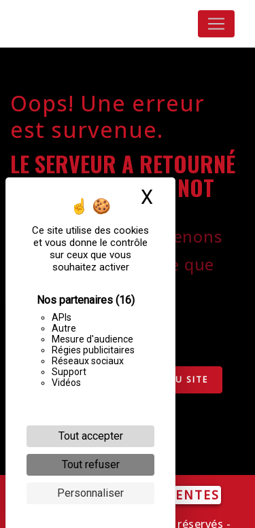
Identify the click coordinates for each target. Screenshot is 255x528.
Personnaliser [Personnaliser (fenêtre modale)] (90, 493)
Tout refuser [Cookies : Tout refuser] (91, 464)
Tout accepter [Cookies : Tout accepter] (90, 435)
